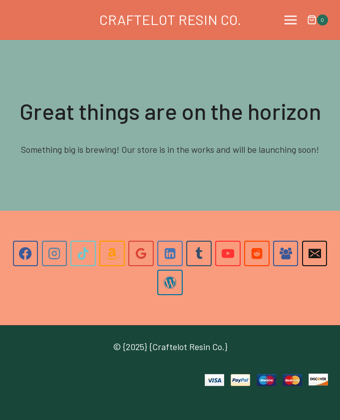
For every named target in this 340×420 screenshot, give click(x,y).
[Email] (314, 253)
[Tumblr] (198, 253)
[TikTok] (82, 253)
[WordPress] (169, 282)
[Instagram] (54, 253)
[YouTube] (227, 253)
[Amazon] (111, 253)
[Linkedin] (169, 253)
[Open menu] (290, 19)
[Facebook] (25, 253)
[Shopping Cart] (317, 19)
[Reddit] (256, 253)
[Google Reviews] (140, 253)
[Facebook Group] (285, 253)
